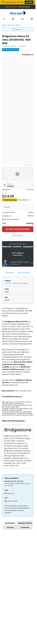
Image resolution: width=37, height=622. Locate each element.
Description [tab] (9, 272)
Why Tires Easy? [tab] (24, 272)
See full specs (18, 235)
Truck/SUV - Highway (9, 46)
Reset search (18, 29)
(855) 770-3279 (11, 501)
